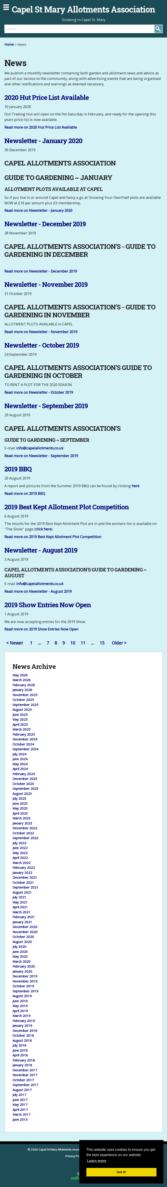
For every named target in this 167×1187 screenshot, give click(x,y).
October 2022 (23, 833)
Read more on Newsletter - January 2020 (38, 210)
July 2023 (19, 798)
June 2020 (20, 951)
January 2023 (22, 823)
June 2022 (20, 848)
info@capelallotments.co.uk (39, 448)
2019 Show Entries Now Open (47, 604)
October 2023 (23, 783)
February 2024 (23, 774)
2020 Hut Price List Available (46, 97)
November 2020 (24, 932)
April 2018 (20, 1055)
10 (72, 643)
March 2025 (21, 729)
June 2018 (20, 1050)
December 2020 (24, 927)
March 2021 (21, 912)
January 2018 (22, 1065)
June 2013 (20, 1119)
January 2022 (22, 872)
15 (102, 643)
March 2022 (21, 862)
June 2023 (20, 803)
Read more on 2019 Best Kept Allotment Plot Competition (52, 536)
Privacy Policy (74, 1156)
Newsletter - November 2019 (46, 284)
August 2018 (22, 1040)
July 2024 (19, 754)
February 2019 (23, 1020)
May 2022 (20, 853)
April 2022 (20, 857)
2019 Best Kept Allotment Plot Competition (66, 507)
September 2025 (25, 704)
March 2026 (21, 680)
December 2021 (24, 877)
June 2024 (20, 759)
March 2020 (21, 961)
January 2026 (22, 690)
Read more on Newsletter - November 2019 (40, 331)
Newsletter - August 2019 (40, 550)
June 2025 (20, 714)
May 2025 (20, 719)
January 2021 (22, 922)
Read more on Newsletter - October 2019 (38, 392)
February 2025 (23, 734)
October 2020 (23, 936)
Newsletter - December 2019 (45, 223)
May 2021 (20, 902)
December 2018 (24, 1030)
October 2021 (23, 882)
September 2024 (25, 749)
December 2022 (24, 828)
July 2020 (19, 946)
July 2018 (19, 1045)
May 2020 (20, 956)
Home (9, 44)
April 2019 (20, 1011)
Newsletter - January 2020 (43, 140)
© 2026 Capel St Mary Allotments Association (58, 1149)
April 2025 (20, 724)
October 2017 (23, 1080)
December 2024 (24, 739)
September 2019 (25, 991)
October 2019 (23, 986)
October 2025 (23, 699)
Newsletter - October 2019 (41, 345)
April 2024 (20, 769)
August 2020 (22, 941)
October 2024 (23, 744)
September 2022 (25, 838)
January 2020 (22, 971)
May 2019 (20, 1006)
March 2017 (21, 1114)
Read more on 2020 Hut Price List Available (40, 127)
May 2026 (20, 675)
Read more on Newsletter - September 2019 (41, 455)
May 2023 (20, 808)
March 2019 (21, 1015)
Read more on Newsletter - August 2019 (38, 591)
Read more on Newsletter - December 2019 (40, 271)
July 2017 (19, 1094)
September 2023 (25, 788)
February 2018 (23, 1060)
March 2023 (21, 818)
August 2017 (22, 1090)
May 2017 (20, 1104)
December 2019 (24, 976)
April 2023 (20, 813)
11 (83, 643)
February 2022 (23, 867)
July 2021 (19, 897)
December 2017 (24, 1070)
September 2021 (25, 887)
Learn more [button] (96, 1161)
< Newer (14, 643)
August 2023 (22, 793)
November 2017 (24, 1075)
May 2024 (20, 764)
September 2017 (25, 1085)
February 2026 (23, 685)
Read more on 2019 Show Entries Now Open (41, 629)
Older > (119, 643)
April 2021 (20, 907)
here (135, 485)
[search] (44, 29)
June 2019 (20, 1001)
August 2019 (22, 996)
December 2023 (24, 778)
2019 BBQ (18, 469)
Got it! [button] (121, 1172)
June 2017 (20, 1099)
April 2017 (20, 1109)
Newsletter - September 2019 (46, 405)
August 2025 (22, 709)
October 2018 (23, 1035)
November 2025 (24, 695)
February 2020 (23, 966)
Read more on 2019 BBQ (24, 493)
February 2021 (23, 917)
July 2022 (19, 843)
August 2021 (22, 892)
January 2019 (22, 1025)
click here (43, 529)
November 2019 (24, 981)
